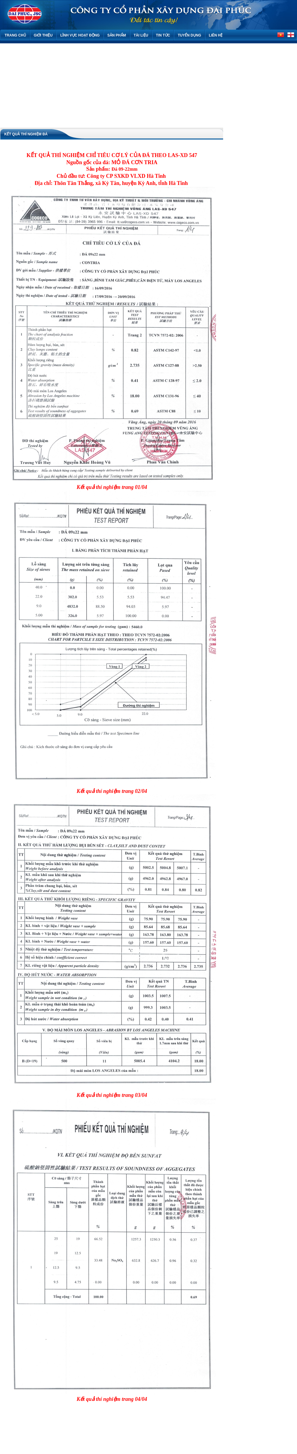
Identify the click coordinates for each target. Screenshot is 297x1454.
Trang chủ (15, 35)
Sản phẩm (116, 35)
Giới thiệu (43, 35)
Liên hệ (216, 35)
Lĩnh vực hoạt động (80, 35)
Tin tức (163, 35)
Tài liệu (141, 35)
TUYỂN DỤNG (189, 35)
